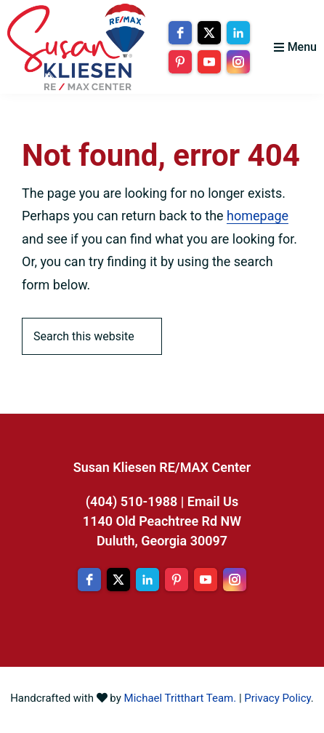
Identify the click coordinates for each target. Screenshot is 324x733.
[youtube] (209, 61)
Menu (302, 47)
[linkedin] (238, 32)
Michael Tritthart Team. (180, 698)
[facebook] (180, 32)
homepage (257, 215)
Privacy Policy (277, 698)
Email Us (212, 501)
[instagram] (238, 61)
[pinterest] (180, 61)
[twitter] (209, 32)
